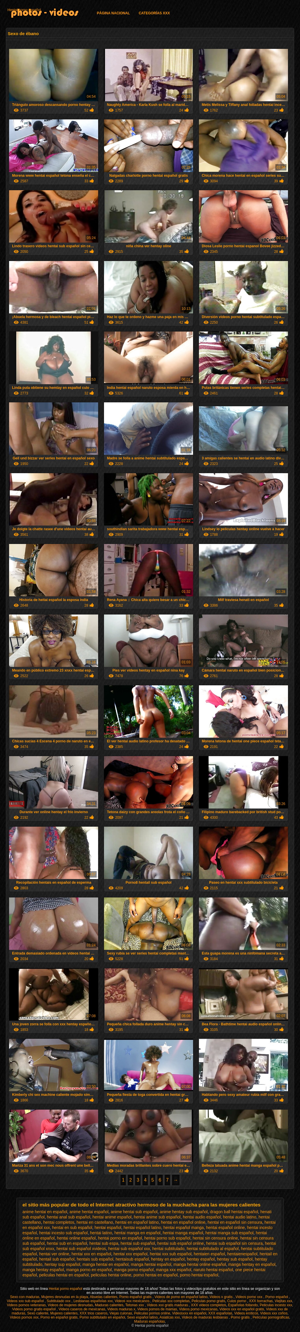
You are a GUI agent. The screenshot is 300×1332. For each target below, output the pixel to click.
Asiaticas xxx (169, 1317)
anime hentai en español (45, 1211)
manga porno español (134, 1269)
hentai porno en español (120, 1238)
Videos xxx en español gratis (241, 1309)
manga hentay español (43, 1269)
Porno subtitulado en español (102, 1317)
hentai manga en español (138, 1232)
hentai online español (76, 1238)
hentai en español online (183, 1222)
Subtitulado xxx (59, 1301)
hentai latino (101, 1232)
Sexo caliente (37, 1313)
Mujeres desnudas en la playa (64, 1297)
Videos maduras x (121, 1309)
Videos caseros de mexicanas (82, 1309)
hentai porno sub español (167, 1238)
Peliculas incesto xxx (276, 1305)
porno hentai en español (156, 1275)
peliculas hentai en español (64, 1275)
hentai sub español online (180, 1243)
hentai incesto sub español (63, 1232)
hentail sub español (57, 1259)
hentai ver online (54, 1254)
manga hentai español (151, 1264)
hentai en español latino (137, 1222)
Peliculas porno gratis (208, 1301)
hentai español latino (142, 1227)
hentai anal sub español (68, 1217)
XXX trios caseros (94, 1313)
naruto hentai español (213, 1269)
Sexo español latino (142, 1317)
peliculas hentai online (111, 1275)
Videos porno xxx (249, 1297)
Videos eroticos (246, 1313)
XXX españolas (220, 1313)
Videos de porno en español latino (180, 1297)
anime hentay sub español (183, 1211)
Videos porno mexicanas (198, 1309)
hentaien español (209, 1254)
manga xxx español (173, 1269)
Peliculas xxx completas (171, 1301)
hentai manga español (183, 1232)
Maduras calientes (109, 1305)
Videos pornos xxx (24, 1317)
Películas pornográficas (271, 1317)
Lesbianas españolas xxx (93, 1301)
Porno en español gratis (59, 1317)
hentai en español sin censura (235, 1222)
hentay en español (168, 1259)
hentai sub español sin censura (234, 1243)
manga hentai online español (199, 1264)
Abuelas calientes (103, 1297)
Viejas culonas (121, 1313)
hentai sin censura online (215, 1238)
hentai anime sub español (157, 1217)
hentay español (201, 1259)
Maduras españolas (149, 1321)
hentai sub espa (103, 1243)
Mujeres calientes (64, 1313)
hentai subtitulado (168, 1248)
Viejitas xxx (283, 1301)
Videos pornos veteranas (26, 1305)
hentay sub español (235, 1259)
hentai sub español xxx (129, 1248)
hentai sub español (138, 1243)
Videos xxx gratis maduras (168, 1305)
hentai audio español (202, 1217)
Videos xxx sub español (26, 1301)
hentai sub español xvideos (81, 1248)
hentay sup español (62, 1264)
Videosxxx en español (189, 1313)
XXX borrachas (261, 1301)
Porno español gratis (135, 1297)
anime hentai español (88, 1211)
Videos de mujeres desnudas (70, 1305)
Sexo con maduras (24, 1297)
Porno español (277, 1297)
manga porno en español (89, 1269)
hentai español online (225, 1227)
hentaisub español (132, 1259)
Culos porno (237, 1301)
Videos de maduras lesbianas (205, 1317)
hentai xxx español (130, 1254)
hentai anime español (112, 1217)
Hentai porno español (24, 10)
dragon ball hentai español (234, 1211)
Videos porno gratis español (34, 1309)
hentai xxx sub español (170, 1254)
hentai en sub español (72, 1227)
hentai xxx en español (91, 1254)
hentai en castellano (94, 1222)
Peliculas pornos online (152, 1313)
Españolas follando (243, 1305)
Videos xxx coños (273, 1313)
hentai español (108, 1227)
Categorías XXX (154, 13)
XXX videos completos (208, 1305)
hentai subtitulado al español (212, 1248)
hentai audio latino (239, 1217)
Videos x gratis (221, 1297)
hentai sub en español (67, 1243)
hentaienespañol (242, 1254)
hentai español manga (183, 1227)
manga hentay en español (251, 1264)
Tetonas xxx (135, 1305)
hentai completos (58, 1222)
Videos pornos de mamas (157, 1309)
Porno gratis (241, 1317)
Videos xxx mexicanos (132, 1301)
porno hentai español (199, 1275)
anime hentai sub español (134, 1211)
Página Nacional (113, 13)
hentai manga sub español (229, 1232)
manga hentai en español (106, 1264)
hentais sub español (95, 1259)
